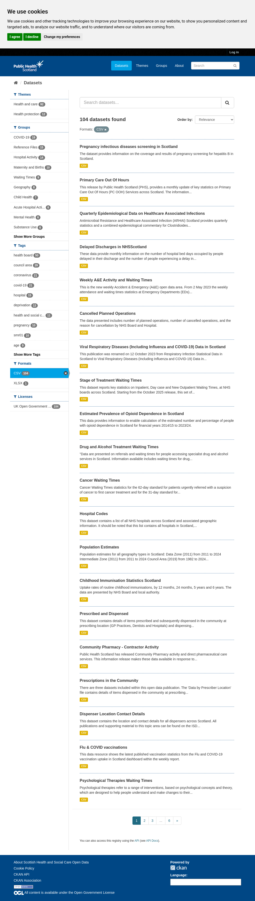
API (136, 840)
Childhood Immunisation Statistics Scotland (120, 580)
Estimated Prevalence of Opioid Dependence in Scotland (132, 414)
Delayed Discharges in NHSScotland (113, 247)
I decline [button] (32, 37)
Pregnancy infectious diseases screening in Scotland (129, 147)
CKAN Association (27, 880)
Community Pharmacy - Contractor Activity (119, 647)
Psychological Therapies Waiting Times (116, 780)
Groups (161, 66)
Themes (142, 66)
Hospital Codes (94, 514)
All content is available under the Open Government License (64, 892)
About (179, 66)
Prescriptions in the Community (109, 680)
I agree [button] (15, 37)
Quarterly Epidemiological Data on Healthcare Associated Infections (142, 213)
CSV (83, 165)
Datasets (121, 66)
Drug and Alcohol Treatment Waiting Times (119, 447)
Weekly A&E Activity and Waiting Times (116, 280)
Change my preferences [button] (62, 37)
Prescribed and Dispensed (104, 614)
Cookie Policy (24, 868)
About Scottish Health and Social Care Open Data (51, 862)
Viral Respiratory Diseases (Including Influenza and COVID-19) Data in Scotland (153, 347)
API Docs (152, 840)
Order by (185, 120)
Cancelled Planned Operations (108, 313)
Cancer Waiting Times (100, 480)
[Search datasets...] (150, 102)
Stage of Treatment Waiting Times (111, 380)
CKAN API (22, 874)
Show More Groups (29, 237)
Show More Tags (27, 354)
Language (178, 875)
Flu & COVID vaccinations (103, 747)
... (160, 821)
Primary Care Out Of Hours (104, 180)
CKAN (178, 867)
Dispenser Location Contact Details (112, 714)
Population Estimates (99, 547)
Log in (234, 52)
